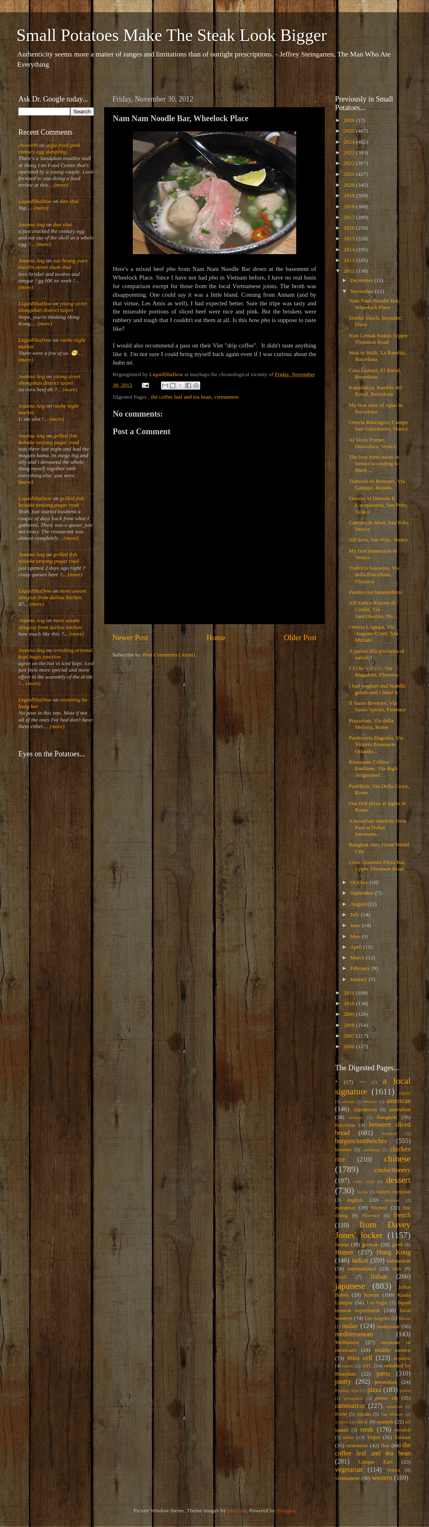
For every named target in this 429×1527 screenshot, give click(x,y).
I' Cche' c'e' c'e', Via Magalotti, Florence (373, 671)
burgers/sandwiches (361, 1141)
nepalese (402, 1358)
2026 (350, 120)
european (345, 1207)
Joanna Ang (31, 224)
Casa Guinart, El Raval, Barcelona (375, 373)
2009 (350, 1014)
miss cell (359, 1358)
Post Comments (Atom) (169, 655)
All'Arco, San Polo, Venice (378, 540)
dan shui (69, 201)
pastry (343, 1381)
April (356, 947)
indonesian (399, 1261)
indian (359, 1260)
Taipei (374, 1437)
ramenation (350, 1406)
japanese (350, 1286)
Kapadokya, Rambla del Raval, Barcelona (375, 390)
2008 (350, 1025)
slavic (362, 1422)
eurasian (392, 1200)
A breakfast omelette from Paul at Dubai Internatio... (378, 827)
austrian (356, 1117)
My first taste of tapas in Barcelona (376, 408)
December (362, 280)
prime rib (386, 1398)
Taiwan (402, 1437)
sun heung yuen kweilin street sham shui (52, 263)
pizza (374, 1390)
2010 (350, 1003)
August (358, 904)
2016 (350, 228)
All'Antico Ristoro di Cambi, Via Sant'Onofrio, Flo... (373, 609)
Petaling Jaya (347, 1390)
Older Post (300, 637)
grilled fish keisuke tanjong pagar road (48, 439)
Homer (344, 1252)
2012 (350, 271)
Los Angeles (377, 1318)
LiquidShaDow (34, 201)
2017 (350, 217)
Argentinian (365, 1109)
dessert (398, 1180)
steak (366, 1429)
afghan (405, 1092)
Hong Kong (394, 1252)
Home (216, 637)
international (362, 1268)
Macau (405, 1318)
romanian (394, 1406)
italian (379, 1276)
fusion (342, 1244)
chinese (397, 1159)
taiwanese (357, 1445)
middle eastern (393, 1350)
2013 (350, 260)
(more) (60, 185)
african (348, 1101)
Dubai (362, 1191)
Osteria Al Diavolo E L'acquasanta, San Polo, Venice (378, 504)
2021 (350, 174)
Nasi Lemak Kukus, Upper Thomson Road (378, 338)
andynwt (236, 1510)
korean (371, 1295)
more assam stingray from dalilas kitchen (52, 594)
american (399, 1101)
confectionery (392, 1170)
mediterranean (354, 1334)
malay (350, 1326)
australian (400, 1109)
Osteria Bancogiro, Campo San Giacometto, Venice (378, 425)
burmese (343, 1150)
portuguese (353, 1398)
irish (397, 1269)
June (356, 925)
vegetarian (348, 1469)
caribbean (371, 1149)
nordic (348, 1365)
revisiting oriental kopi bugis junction (55, 653)
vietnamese (226, 397)
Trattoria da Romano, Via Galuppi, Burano (377, 484)
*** (362, 1082)
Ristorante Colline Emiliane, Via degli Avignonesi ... (373, 768)
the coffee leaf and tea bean (181, 397)
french (402, 1215)
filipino (379, 1207)
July (355, 914)
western (382, 1478)
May (356, 936)
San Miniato (392, 1414)
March (358, 957)
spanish (385, 1422)
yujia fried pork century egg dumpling (49, 148)
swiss (348, 1437)
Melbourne (347, 1342)
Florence (370, 1215)
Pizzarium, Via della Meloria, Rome (371, 723)
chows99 (28, 145)
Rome (341, 1414)
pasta (383, 1373)
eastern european (393, 1192)
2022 (350, 163)
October (359, 882)
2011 (350, 993)
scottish (342, 1421)
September (362, 893)
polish (405, 1390)
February (360, 968)
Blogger (285, 1510)
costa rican (363, 1181)
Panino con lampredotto (375, 592)
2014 (350, 249)
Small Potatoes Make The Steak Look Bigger (171, 35)
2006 (350, 1046)
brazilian (389, 1133)
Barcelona (345, 1125)
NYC (367, 1366)
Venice (393, 1470)
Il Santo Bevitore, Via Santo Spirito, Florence (377, 706)
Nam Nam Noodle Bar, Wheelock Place (374, 304)
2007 (350, 1036)
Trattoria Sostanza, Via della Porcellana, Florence (374, 574)
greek (397, 1244)
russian (364, 1414)
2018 (350, 206)
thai (385, 1445)
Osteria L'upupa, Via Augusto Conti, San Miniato (373, 633)
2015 (350, 238)
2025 (350, 131)
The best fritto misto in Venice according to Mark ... (374, 463)
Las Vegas (377, 1303)
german (370, 1244)
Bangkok (387, 1117)
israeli (341, 1277)
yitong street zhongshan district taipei (52, 306)
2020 (350, 185)
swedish (403, 1430)
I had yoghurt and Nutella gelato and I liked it (377, 689)
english (355, 1200)
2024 (350, 142)
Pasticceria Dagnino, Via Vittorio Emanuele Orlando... (376, 744)
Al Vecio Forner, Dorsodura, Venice (372, 443)
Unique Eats (375, 1462)
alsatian (370, 1101)
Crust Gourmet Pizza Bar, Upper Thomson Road (377, 865)
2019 (350, 195)
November (362, 291)
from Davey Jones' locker (373, 1230)
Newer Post (130, 637)
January (359, 979)
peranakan (386, 1382)
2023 (350, 152)
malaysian (388, 1326)
